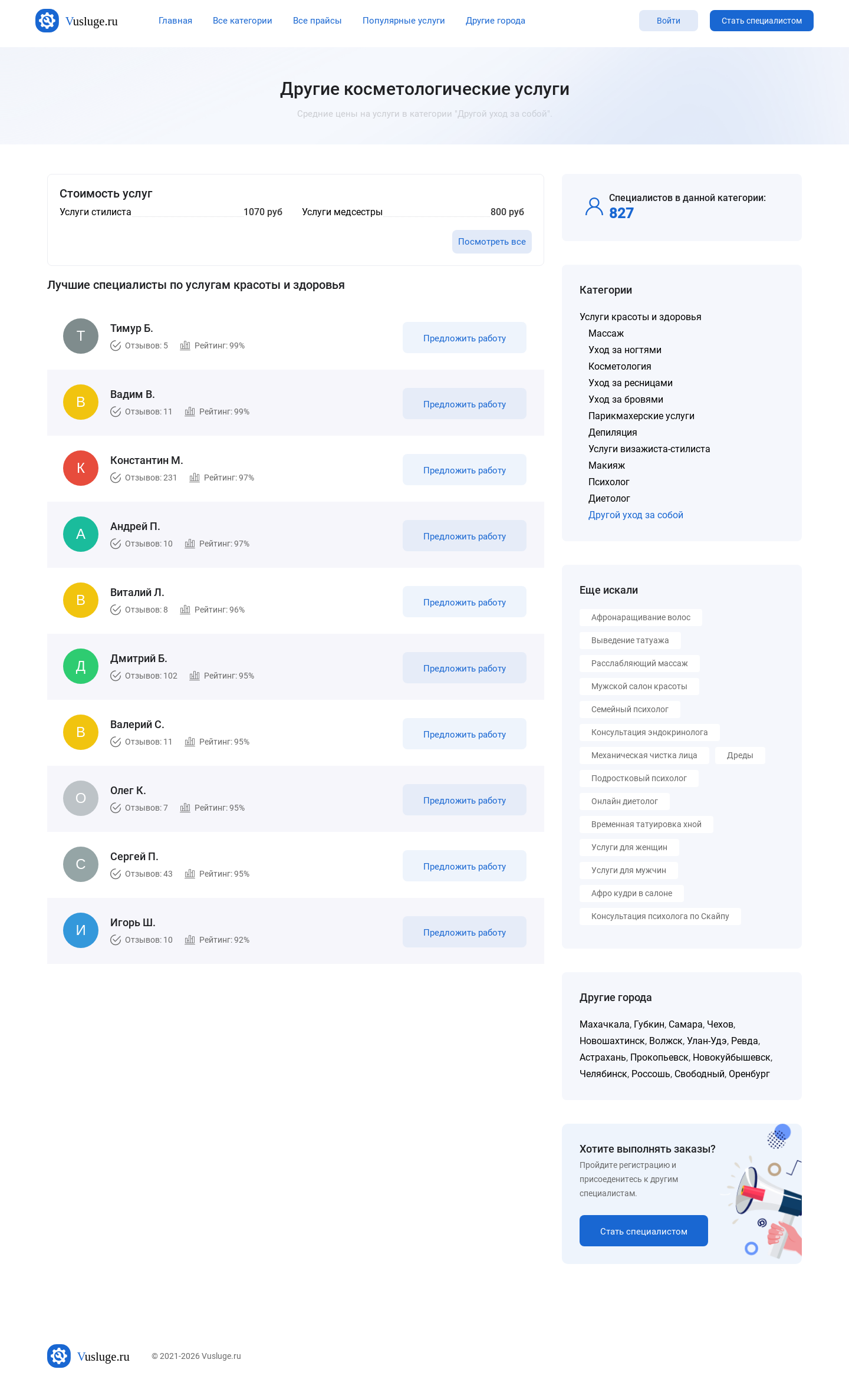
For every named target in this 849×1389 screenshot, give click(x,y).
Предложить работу (464, 338)
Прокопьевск (659, 1057)
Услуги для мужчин (628, 870)
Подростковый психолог (639, 778)
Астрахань (603, 1057)
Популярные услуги (404, 20)
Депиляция (612, 432)
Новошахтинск (612, 1040)
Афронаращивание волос (640, 617)
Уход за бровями (625, 399)
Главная (175, 20)
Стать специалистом (762, 20)
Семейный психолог (630, 709)
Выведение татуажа (630, 640)
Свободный (699, 1073)
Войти (668, 20)
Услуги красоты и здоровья (641, 316)
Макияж (606, 465)
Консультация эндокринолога (649, 732)
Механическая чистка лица (644, 755)
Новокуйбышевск (732, 1057)
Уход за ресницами (630, 383)
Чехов (720, 1024)
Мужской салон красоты (639, 686)
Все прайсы (317, 20)
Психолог (609, 482)
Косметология (619, 366)
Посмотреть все (492, 241)
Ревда (744, 1040)
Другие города (495, 20)
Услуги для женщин (629, 847)
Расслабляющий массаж (639, 663)
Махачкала (605, 1024)
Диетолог (609, 498)
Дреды (740, 755)
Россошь (650, 1073)
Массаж (606, 333)
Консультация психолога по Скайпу (660, 916)
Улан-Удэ (707, 1040)
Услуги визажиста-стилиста (649, 449)
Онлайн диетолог (624, 801)
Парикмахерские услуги (641, 416)
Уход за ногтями (625, 350)
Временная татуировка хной (646, 824)
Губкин (649, 1024)
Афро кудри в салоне (631, 893)
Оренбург (749, 1073)
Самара (686, 1024)
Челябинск (603, 1073)
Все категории (242, 20)
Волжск (666, 1040)
